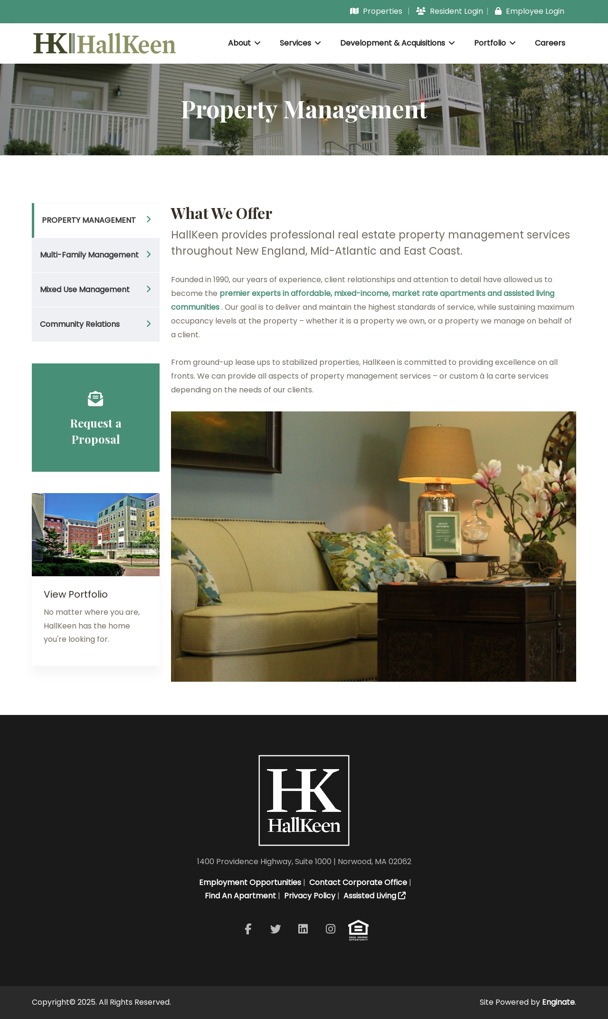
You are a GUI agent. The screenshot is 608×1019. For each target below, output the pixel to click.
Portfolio (495, 43)
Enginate (558, 1002)
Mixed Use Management (85, 289)
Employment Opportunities (249, 882)
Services (300, 43)
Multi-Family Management (89, 254)
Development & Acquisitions (397, 43)
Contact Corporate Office (357, 882)
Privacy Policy (308, 895)
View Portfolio (76, 594)
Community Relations (80, 324)
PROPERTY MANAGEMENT (89, 220)
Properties (376, 11)
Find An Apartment (239, 895)
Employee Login (529, 11)
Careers (550, 43)
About (244, 43)
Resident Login (449, 11)
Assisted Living (374, 895)
